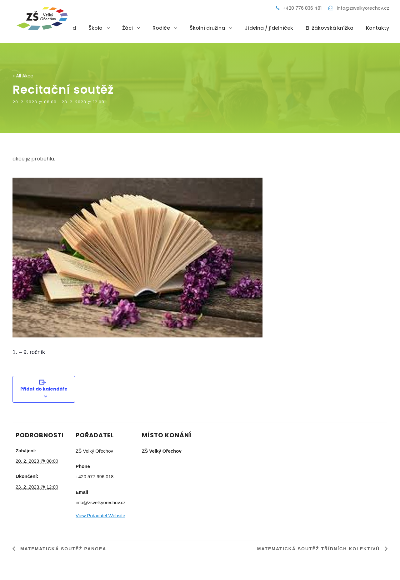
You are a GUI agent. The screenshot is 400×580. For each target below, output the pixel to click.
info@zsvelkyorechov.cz (358, 8)
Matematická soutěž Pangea (62, 548)
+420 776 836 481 (299, 8)
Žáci (127, 28)
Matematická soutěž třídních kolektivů (319, 548)
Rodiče (161, 28)
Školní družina (207, 28)
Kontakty (377, 28)
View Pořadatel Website (100, 515)
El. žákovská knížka (329, 28)
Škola (95, 28)
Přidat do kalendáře (44, 389)
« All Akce (22, 75)
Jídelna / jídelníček (269, 28)
